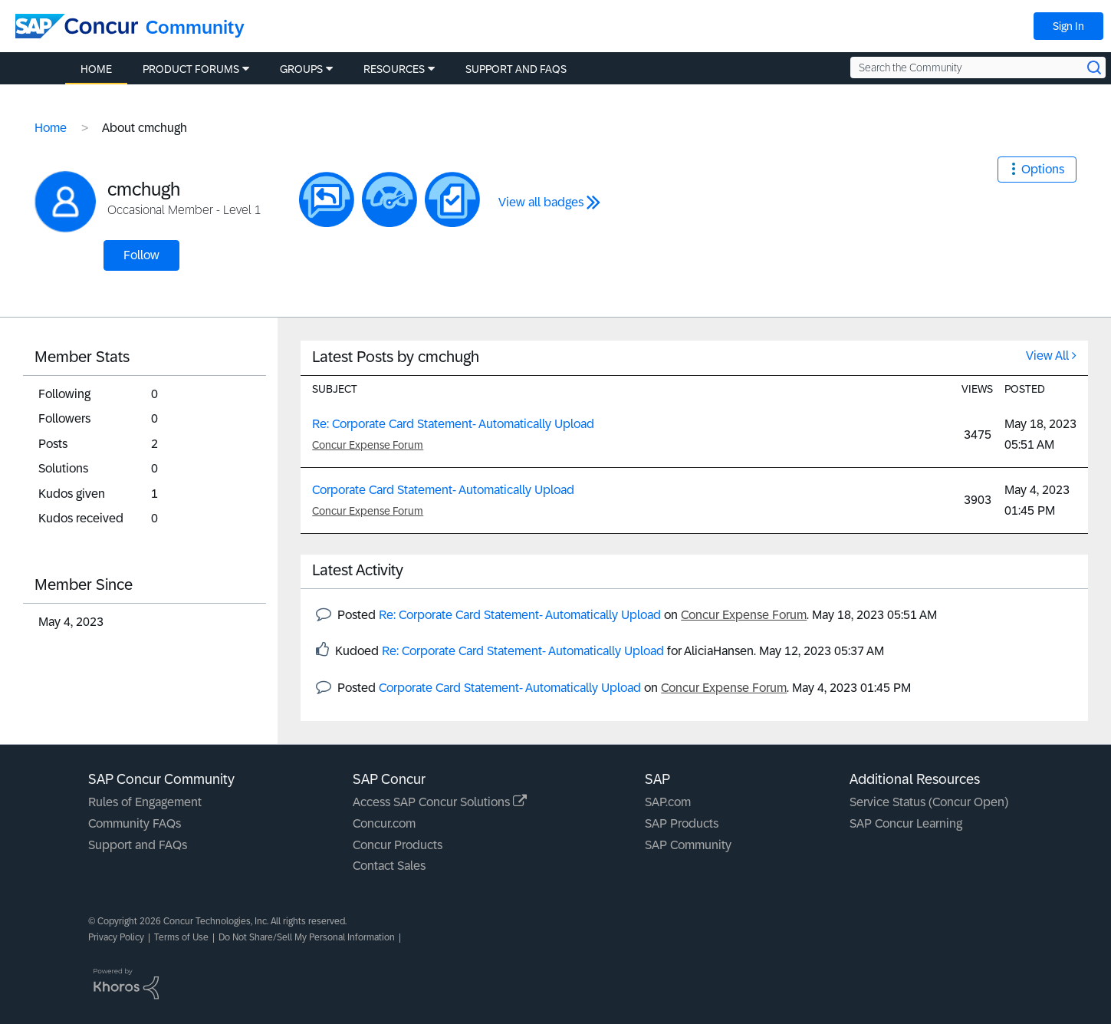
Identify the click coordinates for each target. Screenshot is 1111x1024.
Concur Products (397, 844)
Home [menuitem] (96, 69)
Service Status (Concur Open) (929, 801)
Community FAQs (134, 823)
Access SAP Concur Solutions (440, 801)
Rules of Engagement (145, 801)
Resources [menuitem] (394, 69)
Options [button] (1042, 169)
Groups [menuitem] (301, 69)
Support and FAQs (137, 844)
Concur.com (384, 823)
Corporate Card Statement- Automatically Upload (443, 489)
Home (51, 127)
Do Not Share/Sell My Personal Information (307, 937)
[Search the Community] (978, 67)
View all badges (540, 202)
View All (1047, 355)
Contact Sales (389, 865)
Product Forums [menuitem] (191, 69)
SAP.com (668, 801)
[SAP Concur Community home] (76, 26)
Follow (141, 255)
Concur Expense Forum (367, 445)
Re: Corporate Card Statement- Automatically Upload (453, 423)
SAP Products (681, 823)
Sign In (1068, 26)
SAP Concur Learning (906, 823)
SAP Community (688, 844)
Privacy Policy (116, 937)
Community (195, 27)
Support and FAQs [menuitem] (516, 69)
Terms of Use (181, 937)
